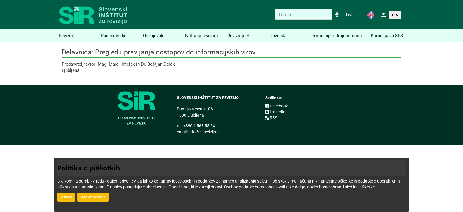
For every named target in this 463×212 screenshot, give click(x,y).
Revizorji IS (238, 35)
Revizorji (67, 35)
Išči (349, 14)
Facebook (276, 106)
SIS (395, 15)
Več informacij (93, 197)
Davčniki (278, 35)
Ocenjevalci (154, 35)
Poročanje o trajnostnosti (337, 35)
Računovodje (113, 35)
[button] (371, 14)
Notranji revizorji (201, 35)
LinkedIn (275, 112)
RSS (271, 117)
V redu (66, 197)
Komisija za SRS (387, 35)
